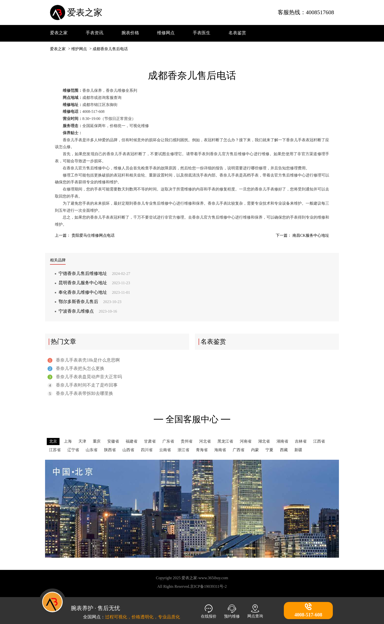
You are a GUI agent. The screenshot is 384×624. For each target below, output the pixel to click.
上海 (68, 441)
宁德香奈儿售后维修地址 (94, 273)
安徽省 (113, 441)
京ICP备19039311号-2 (208, 586)
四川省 (147, 450)
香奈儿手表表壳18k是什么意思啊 (84, 360)
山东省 (91, 450)
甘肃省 (150, 441)
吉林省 (301, 441)
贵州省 (186, 441)
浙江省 (183, 450)
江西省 (319, 441)
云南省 (165, 450)
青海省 (202, 450)
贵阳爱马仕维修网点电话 (93, 235)
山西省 (128, 450)
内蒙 (255, 450)
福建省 (131, 441)
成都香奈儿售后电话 (110, 49)
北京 (53, 441)
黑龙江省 (225, 441)
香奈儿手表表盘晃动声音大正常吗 (85, 376)
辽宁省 (73, 450)
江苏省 (55, 450)
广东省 (168, 441)
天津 (82, 441)
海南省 (220, 450)
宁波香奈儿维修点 (88, 311)
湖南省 (282, 441)
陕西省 (110, 450)
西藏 (284, 450)
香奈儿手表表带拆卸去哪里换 (80, 393)
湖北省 (264, 441)
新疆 (298, 450)
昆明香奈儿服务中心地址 (94, 282)
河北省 (205, 441)
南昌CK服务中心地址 (310, 235)
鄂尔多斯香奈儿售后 (90, 301)
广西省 (238, 450)
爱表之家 (84, 12)
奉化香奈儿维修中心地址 (94, 292)
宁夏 (269, 450)
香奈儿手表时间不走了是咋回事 (83, 385)
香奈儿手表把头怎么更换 (76, 368)
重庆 (97, 441)
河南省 (246, 441)
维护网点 (79, 49)
